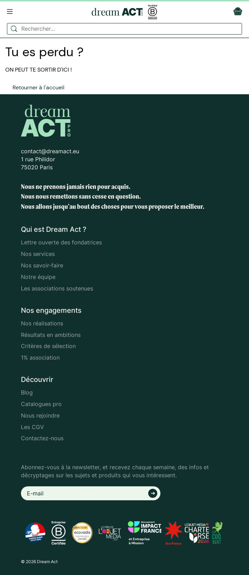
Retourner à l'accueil (39, 87)
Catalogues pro (41, 403)
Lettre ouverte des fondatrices (61, 242)
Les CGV (32, 426)
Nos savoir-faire (42, 265)
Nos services (38, 253)
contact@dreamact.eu (50, 151)
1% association (40, 357)
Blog (27, 392)
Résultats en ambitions (51, 334)
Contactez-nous (42, 438)
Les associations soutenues (57, 288)
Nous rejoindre (40, 415)
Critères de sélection (48, 345)
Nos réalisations (42, 323)
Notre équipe (38, 276)
